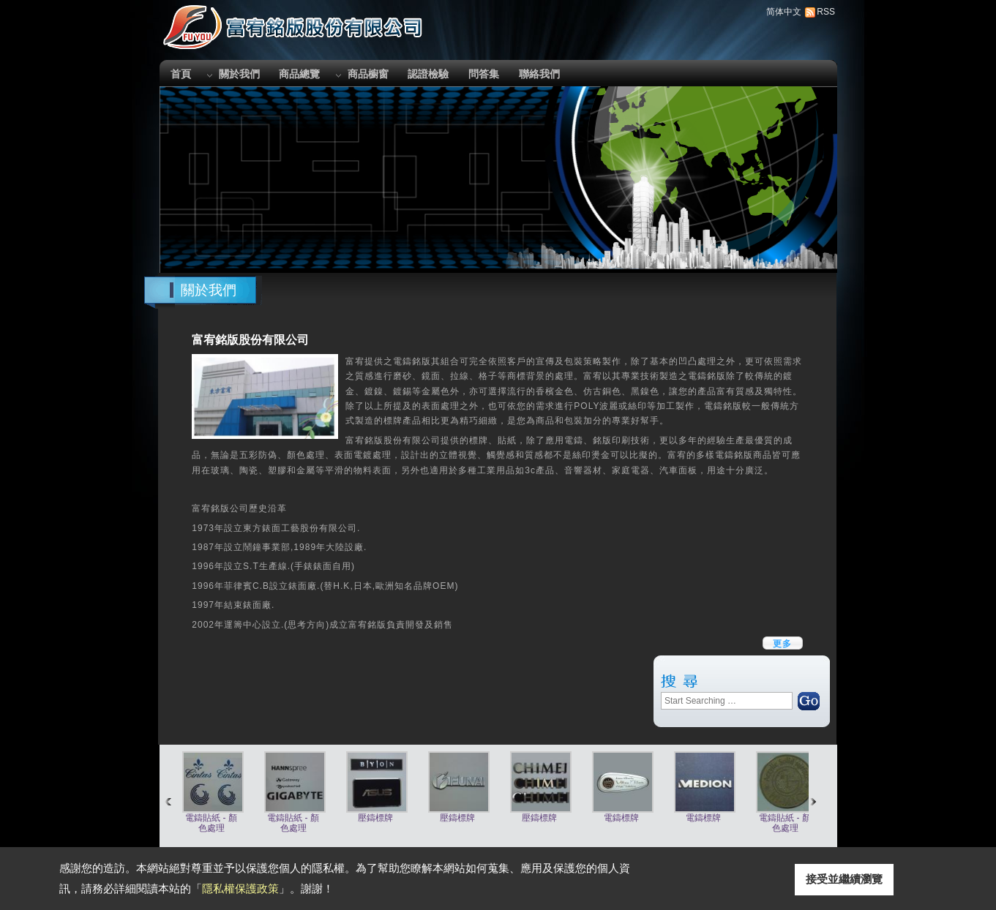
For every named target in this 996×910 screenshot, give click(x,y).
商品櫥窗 (368, 74)
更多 (782, 644)
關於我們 (239, 74)
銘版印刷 (612, 440)
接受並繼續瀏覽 (844, 879)
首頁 (181, 74)
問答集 (483, 74)
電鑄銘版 (412, 361)
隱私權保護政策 (240, 888)
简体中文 (783, 12)
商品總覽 (299, 74)
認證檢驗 (428, 74)
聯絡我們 (539, 74)
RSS (826, 12)
